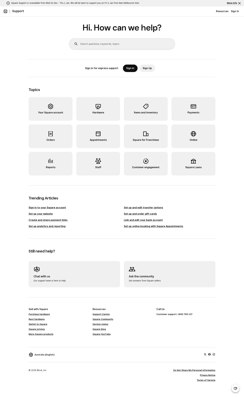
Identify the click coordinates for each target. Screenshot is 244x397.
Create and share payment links (48, 220)
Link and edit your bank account (143, 220)
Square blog (99, 329)
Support (18, 11)
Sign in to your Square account (47, 207)
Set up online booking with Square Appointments (153, 226)
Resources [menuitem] (222, 11)
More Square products (41, 334)
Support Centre (101, 314)
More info (232, 3)
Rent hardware (37, 319)
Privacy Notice (207, 375)
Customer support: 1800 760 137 (174, 314)
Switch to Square (38, 324)
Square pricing (37, 329)
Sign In (235, 11)
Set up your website (41, 213)
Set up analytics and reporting (47, 226)
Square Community (103, 319)
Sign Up (147, 68)
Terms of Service (206, 380)
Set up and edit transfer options (143, 207)
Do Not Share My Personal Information (194, 370)
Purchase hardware (39, 314)
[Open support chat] (235, 388)
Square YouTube (102, 334)
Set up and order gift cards (140, 213)
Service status (100, 324)
